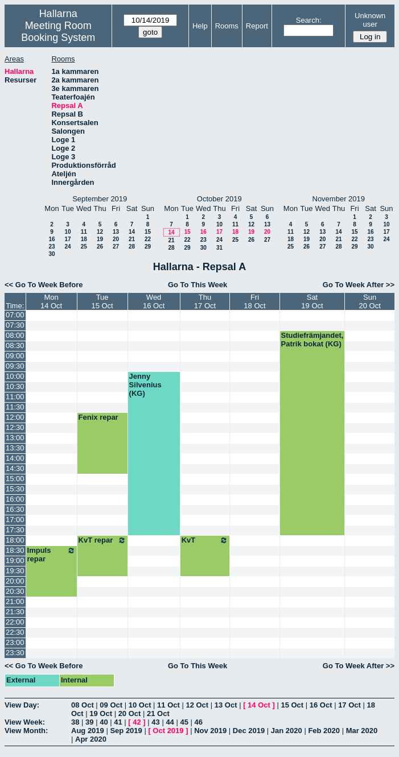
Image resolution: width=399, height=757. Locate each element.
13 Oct (226, 705)
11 (84, 232)
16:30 (15, 509)
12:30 (15, 427)
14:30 (15, 468)
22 (148, 239)
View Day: (22, 705)
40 (104, 722)
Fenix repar (98, 417)
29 (148, 246)
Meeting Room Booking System (58, 31)
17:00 (15, 519)
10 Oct (140, 705)
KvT (205, 540)
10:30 (15, 386)
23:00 (15, 642)
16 (51, 239)
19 (100, 239)
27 (116, 246)
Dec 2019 (249, 730)
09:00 (15, 355)
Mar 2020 (362, 730)
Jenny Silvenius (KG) (145, 385)
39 (89, 722)
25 (84, 246)
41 (118, 722)
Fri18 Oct (254, 301)
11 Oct (168, 705)
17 (67, 239)
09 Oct (111, 705)
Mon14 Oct (51, 301)
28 (132, 246)
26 (100, 246)
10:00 (15, 376)
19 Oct (100, 713)
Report (257, 26)
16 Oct (321, 705)
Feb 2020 (324, 730)
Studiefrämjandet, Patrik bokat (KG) (312, 339)
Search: (309, 20)
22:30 (15, 632)
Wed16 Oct (153, 301)
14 (132, 232)
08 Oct (82, 705)
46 (199, 722)
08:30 (15, 345)
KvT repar (102, 540)
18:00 (15, 540)
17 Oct (349, 705)
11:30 (15, 407)
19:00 (15, 560)
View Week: (25, 722)
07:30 (15, 325)
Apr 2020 (90, 739)
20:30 (15, 591)
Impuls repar (51, 554)
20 (116, 239)
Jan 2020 (286, 730)
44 (170, 722)
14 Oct (259, 705)
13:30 (15, 448)
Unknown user (370, 19)
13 (116, 232)
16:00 (15, 499)
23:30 (15, 652)
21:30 (15, 611)
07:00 (15, 315)
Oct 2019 (168, 730)
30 (51, 254)
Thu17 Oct (205, 301)
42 (137, 722)
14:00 (15, 458)
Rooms (226, 26)
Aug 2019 (87, 730)
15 (148, 232)
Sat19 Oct (312, 301)
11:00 (15, 396)
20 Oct (129, 713)
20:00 (15, 581)
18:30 (15, 550)
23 (51, 246)
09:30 (15, 366)
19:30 (15, 570)
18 (84, 239)
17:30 (15, 530)
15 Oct (292, 705)
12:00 (15, 417)
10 (67, 232)
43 (155, 722)
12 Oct (197, 705)
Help (200, 26)
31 (219, 248)
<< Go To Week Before (44, 284)
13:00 (15, 437)
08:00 (15, 335)
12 (100, 232)
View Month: (26, 730)
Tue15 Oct (102, 301)
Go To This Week (197, 284)
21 (132, 239)
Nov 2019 (210, 730)
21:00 (15, 601)
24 (67, 246)
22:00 (15, 622)
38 (75, 722)
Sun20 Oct (370, 301)
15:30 (15, 489)
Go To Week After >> (358, 284)
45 (184, 722)
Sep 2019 (126, 730)
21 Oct (158, 713)
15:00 (15, 478)
